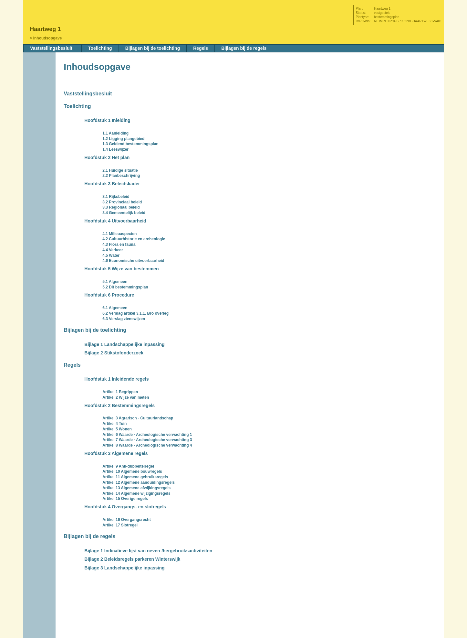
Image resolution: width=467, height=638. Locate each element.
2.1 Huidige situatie (120, 170)
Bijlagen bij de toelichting (152, 48)
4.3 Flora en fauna (118, 244)
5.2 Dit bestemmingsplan (125, 287)
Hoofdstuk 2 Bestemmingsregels (119, 405)
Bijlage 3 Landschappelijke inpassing (124, 567)
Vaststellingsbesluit (51, 48)
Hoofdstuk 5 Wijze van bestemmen (121, 268)
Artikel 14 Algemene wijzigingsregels (136, 493)
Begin (40, 89)
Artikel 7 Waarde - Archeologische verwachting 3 (147, 440)
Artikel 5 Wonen (116, 429)
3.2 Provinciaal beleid (122, 202)
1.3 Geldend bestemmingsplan (130, 144)
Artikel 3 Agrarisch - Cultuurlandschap (137, 418)
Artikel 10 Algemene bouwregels (132, 471)
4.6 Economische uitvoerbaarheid (133, 260)
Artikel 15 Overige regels (125, 498)
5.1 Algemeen (114, 281)
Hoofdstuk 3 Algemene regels (116, 453)
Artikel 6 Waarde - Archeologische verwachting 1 (147, 434)
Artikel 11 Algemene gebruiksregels (135, 477)
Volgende (40, 109)
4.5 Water (110, 255)
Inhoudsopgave (47, 38)
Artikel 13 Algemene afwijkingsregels (136, 488)
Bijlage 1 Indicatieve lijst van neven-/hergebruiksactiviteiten (148, 550)
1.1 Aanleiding (115, 133)
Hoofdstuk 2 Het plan (107, 157)
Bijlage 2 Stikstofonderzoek (113, 352)
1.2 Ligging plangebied (123, 138)
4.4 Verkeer (112, 250)
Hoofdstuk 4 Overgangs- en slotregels (125, 506)
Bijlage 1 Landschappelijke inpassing (124, 344)
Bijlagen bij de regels (243, 48)
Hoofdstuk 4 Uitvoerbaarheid (115, 220)
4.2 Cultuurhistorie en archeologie (133, 239)
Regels (200, 48)
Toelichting (100, 48)
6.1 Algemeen (114, 308)
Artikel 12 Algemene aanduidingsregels (138, 482)
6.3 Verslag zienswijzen (123, 319)
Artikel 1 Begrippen (120, 392)
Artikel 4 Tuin (114, 423)
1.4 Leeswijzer (115, 149)
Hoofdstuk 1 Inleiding (107, 120)
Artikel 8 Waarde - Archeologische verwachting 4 (147, 445)
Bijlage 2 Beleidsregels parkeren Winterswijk (132, 559)
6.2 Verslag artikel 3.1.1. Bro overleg (135, 313)
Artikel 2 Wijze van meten (125, 397)
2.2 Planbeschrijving (121, 175)
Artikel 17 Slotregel (120, 525)
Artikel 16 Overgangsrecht (126, 519)
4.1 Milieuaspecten (119, 234)
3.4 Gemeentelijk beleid (123, 213)
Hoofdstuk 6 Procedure (109, 294)
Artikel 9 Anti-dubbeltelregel (128, 466)
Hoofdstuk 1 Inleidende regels (116, 379)
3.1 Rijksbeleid (115, 196)
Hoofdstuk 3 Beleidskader (112, 183)
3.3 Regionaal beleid (121, 207)
